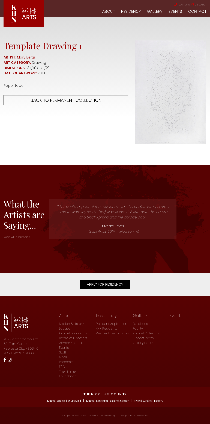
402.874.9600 (178, 5)
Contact (197, 11)
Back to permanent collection (66, 100)
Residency (131, 11)
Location (65, 328)
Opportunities (143, 338)
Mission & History (71, 323)
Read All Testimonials (17, 237)
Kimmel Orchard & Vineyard (64, 400)
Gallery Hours (143, 343)
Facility (138, 328)
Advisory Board (70, 343)
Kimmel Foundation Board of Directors (73, 335)
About (108, 11)
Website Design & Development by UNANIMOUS (124, 415)
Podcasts (66, 362)
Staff (62, 352)
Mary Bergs (26, 57)
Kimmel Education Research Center (107, 400)
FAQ (62, 366)
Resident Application (111, 323)
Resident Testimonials (112, 333)
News (63, 357)
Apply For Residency (105, 284)
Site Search (197, 5)
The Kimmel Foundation (67, 373)
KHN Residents (106, 328)
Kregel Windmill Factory (148, 400)
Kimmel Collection (146, 333)
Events (175, 11)
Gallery (154, 11)
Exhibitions (140, 323)
